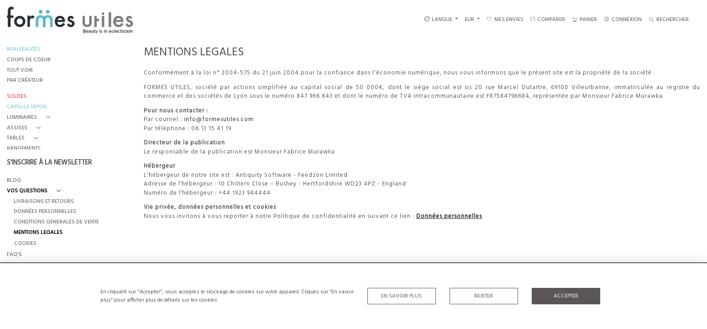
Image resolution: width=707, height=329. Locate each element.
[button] (30, 118)
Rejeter (483, 296)
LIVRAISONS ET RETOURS (44, 202)
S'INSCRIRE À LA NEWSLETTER (49, 163)
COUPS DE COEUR (29, 60)
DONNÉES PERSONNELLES (45, 212)
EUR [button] (470, 19)
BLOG (14, 181)
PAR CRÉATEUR (25, 81)
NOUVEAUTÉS (23, 49)
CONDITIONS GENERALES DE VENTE (56, 222)
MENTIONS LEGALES (38, 233)
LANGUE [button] (438, 19)
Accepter (566, 296)
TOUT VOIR (20, 70)
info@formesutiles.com (219, 119)
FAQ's (14, 255)
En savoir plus (401, 296)
